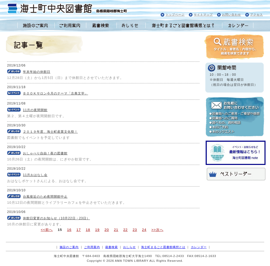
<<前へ (47, 230)
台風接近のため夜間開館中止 (45, 196)
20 (106, 230)
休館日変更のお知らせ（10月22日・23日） (56, 218)
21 (116, 230)
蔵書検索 (111, 247)
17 (78, 230)
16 (69, 230)
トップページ (175, 14)
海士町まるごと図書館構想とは (163, 247)
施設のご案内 (69, 247)
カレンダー (199, 247)
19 (97, 230)
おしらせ (129, 247)
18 (88, 230)
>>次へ (157, 230)
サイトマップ (203, 14)
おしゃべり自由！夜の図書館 (45, 153)
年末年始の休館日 (36, 72)
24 (144, 230)
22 (125, 230)
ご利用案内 (92, 247)
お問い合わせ (231, 14)
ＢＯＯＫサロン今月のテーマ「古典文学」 (55, 93)
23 (135, 230)
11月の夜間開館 (35, 110)
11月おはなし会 (35, 175)
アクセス (256, 14)
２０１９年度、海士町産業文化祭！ (50, 132)
